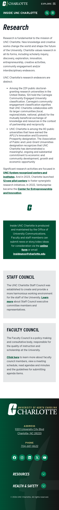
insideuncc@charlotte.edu (29, 253)
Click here (13, 357)
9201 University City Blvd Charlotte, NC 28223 (29, 431)
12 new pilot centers (15, 180)
